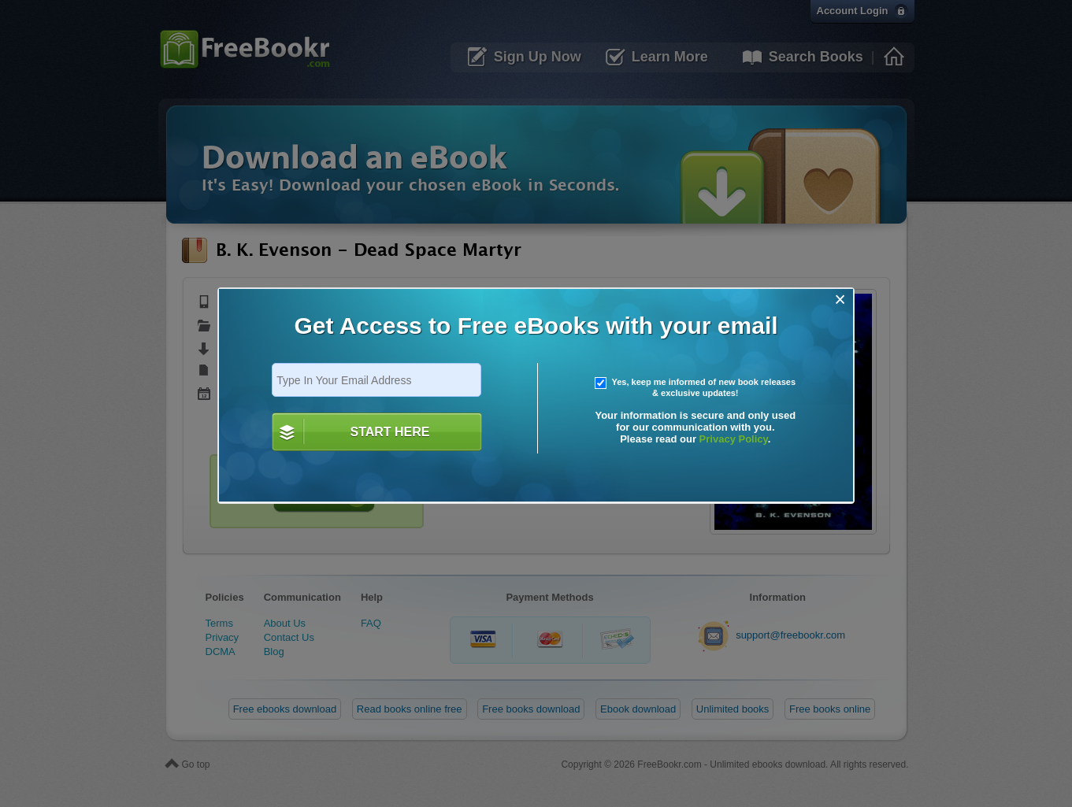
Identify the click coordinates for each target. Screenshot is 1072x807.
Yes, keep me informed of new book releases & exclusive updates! (695, 387)
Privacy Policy (733, 439)
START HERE (389, 432)
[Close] (840, 299)
